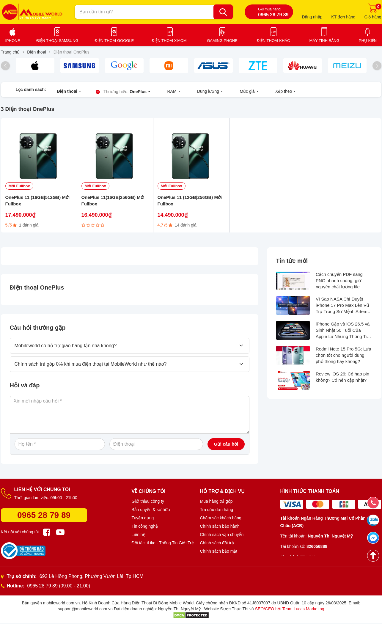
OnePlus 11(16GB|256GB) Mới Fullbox (112, 203)
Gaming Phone (222, 40)
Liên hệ (138, 537)
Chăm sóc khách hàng (220, 520)
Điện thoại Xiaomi (170, 40)
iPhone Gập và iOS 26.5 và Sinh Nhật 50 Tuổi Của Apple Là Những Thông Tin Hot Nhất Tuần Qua (343, 333)
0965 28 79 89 (43, 517)
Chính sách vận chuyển (222, 537)
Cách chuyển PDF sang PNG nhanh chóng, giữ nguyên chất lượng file (339, 283)
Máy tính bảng (324, 40)
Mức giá (215, 92)
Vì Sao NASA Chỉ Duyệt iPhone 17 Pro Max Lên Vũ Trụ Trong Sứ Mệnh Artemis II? (343, 308)
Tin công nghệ (145, 528)
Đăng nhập (312, 17)
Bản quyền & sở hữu (151, 512)
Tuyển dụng (143, 520)
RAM (156, 92)
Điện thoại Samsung (57, 40)
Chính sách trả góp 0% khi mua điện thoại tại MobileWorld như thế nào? (91, 366)
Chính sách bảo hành (220, 528)
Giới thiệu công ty (148, 504)
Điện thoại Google (114, 40)
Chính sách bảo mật (219, 553)
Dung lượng (184, 92)
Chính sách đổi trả (217, 545)
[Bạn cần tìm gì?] (223, 11)
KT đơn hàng (343, 17)
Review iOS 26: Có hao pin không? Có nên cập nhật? (342, 379)
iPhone (12, 40)
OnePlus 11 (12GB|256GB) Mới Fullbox (190, 203)
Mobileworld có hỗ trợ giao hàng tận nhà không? (66, 348)
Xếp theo (244, 92)
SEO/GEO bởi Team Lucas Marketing (289, 611)
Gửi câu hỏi (226, 446)
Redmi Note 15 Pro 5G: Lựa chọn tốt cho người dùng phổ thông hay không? (343, 358)
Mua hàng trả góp (216, 504)
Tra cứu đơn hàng (216, 512)
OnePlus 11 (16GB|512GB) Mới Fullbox (37, 203)
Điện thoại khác (273, 40)
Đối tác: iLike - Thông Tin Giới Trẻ (163, 545)
